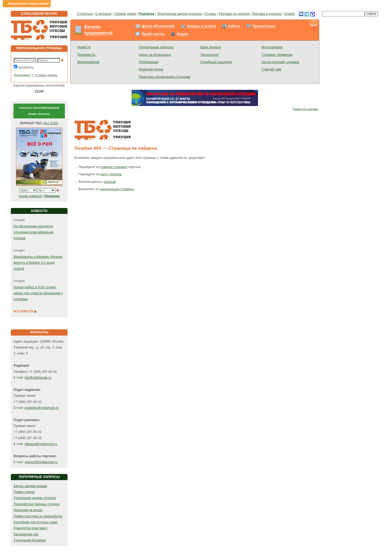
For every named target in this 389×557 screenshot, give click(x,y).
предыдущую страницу (117, 189)
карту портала (111, 174)
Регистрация (21, 75)
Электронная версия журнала (179, 14)
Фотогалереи (272, 47)
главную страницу (113, 167)
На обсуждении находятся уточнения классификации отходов (33, 232)
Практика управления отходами (164, 77)
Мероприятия (88, 62)
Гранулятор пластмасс (31, 528)
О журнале (103, 14)
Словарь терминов (276, 55)
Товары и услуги (201, 26)
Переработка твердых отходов (36, 504)
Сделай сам (271, 69)
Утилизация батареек (30, 540)
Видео (182, 34)
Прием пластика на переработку (38, 516)
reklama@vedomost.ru (41, 444)
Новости (84, 47)
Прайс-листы (153, 34)
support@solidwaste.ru (41, 462)
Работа (234, 26)
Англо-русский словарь (280, 62)
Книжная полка (151, 69)
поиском (109, 182)
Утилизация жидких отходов (35, 498)
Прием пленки (24, 492)
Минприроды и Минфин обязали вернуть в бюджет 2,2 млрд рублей (38, 263)
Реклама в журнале (267, 14)
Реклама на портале (234, 14)
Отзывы (210, 14)
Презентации (264, 26)
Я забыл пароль (46, 75)
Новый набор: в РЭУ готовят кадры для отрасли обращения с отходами (38, 293)
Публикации (148, 62)
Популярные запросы (156, 47)
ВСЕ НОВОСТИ (25, 311)
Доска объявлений (158, 26)
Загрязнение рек (26, 534)
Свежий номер (125, 14)
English (289, 14)
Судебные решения (216, 62)
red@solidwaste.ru (38, 378)
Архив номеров (30, 196)
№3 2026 (50, 123)
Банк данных (210, 47)
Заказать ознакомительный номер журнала (39, 111)
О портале (85, 14)
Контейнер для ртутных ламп (36, 522)
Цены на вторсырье (155, 55)
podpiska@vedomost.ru (42, 408)
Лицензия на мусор (28, 510)
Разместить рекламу (305, 109)
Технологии (209, 55)
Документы (86, 55)
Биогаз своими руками (30, 486)
